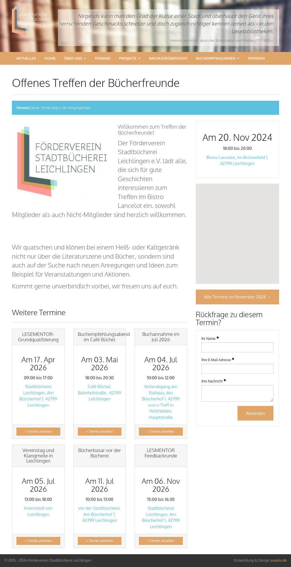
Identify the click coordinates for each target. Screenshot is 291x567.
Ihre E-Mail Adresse (216, 360)
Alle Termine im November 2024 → (237, 297)
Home (50, 58)
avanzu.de (279, 560)
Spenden (256, 58)
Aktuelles (26, 58)
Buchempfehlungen (217, 58)
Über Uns (75, 58)
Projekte (129, 58)
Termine (103, 58)
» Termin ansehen (38, 431)
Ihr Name (208, 338)
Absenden (255, 413)
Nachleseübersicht (168, 58)
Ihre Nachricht (212, 381)
